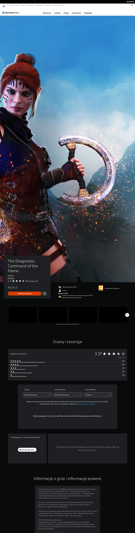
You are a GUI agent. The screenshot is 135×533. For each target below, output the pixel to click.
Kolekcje (57, 11)
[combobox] (37, 392)
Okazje (66, 11)
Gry (8, 5)
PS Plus (23, 5)
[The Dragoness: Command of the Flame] (23, 313)
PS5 (12, 5)
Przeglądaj (88, 11)
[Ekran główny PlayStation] (3, 5)
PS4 (17, 5)
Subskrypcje (76, 11)
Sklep (47, 5)
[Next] (127, 313)
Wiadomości (39, 5)
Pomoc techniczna (57, 5)
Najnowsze (47, 11)
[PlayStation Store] (11, 10)
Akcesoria (30, 5)
